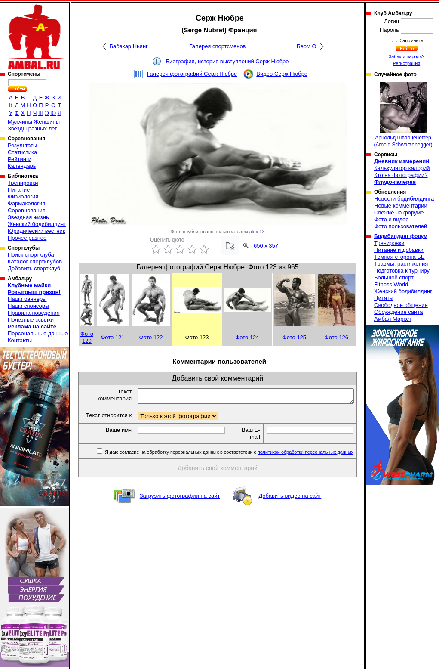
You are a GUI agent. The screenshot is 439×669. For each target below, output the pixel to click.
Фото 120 (86, 337)
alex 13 (256, 231)
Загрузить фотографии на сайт (180, 504)
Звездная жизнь (28, 217)
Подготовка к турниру (402, 270)
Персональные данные (38, 333)
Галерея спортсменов (218, 46)
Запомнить (411, 40)
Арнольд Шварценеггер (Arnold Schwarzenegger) (403, 115)
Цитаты (383, 298)
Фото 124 (247, 337)
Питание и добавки (399, 250)
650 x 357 (266, 245)
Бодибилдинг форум (400, 236)
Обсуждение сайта (398, 312)
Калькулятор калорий (402, 168)
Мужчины (20, 121)
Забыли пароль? (407, 56)
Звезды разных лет (32, 128)
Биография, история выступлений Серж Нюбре (227, 61)
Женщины (47, 121)
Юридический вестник (36, 231)
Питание (19, 189)
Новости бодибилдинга (404, 198)
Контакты (20, 340)
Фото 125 (294, 337)
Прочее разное (27, 238)
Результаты (22, 145)
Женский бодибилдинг (37, 224)
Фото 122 (151, 337)
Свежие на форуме (399, 212)
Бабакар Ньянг (129, 46)
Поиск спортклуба (31, 254)
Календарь (22, 166)
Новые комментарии (400, 205)
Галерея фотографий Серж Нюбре (192, 74)
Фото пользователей (400, 226)
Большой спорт (394, 277)
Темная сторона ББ (399, 257)
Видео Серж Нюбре (281, 74)
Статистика (22, 152)
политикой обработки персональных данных (305, 460)
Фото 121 (112, 337)
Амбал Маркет (392, 319)
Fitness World (391, 284)
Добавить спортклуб (34, 268)
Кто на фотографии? (401, 175)
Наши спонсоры (28, 306)
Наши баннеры (27, 299)
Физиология (23, 196)
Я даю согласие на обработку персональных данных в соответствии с (228, 460)
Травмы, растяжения (401, 263)
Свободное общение (401, 305)
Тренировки (23, 183)
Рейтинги (19, 159)
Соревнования (27, 210)
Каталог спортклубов (35, 261)
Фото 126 (336, 337)
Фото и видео (391, 219)
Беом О (306, 46)
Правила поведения (34, 313)
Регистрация (406, 63)
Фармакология (26, 203)
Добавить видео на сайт (289, 504)
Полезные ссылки (31, 319)
